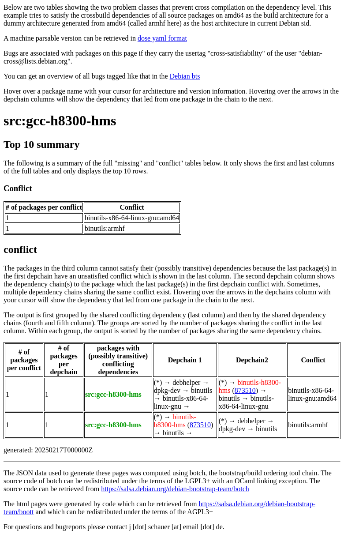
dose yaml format (162, 38)
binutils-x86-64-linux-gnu (246, 402)
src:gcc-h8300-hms (60, 120)
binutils (201, 390)
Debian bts (185, 76)
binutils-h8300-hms (175, 421)
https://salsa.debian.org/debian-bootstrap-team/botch (175, 489)
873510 (245, 390)
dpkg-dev (167, 390)
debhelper (186, 382)
